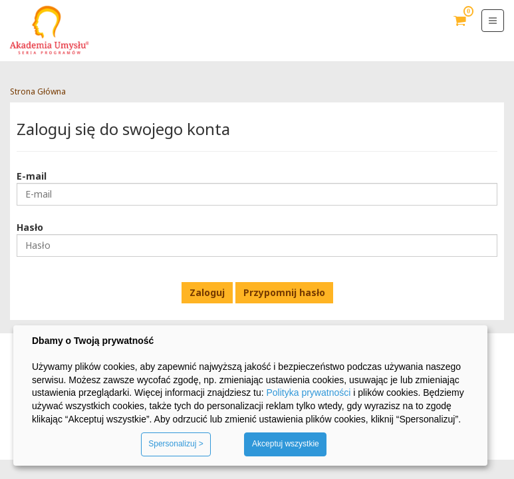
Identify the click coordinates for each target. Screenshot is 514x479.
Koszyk (460, 30)
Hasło (30, 227)
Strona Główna (38, 91)
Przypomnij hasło (284, 292)
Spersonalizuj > (175, 443)
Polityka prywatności (308, 392)
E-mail (32, 176)
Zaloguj (207, 292)
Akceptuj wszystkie (285, 443)
